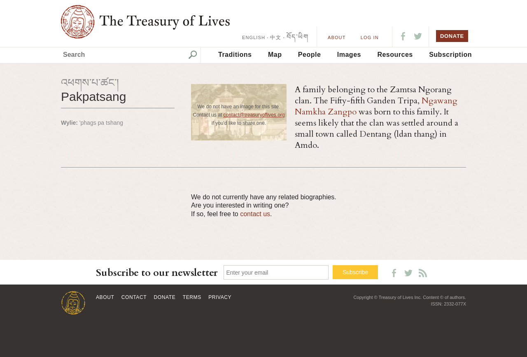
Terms (192, 297)
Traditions (235, 54)
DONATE (452, 36)
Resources (395, 54)
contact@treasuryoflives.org (254, 115)
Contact (134, 297)
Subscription (450, 54)
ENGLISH (253, 37)
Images (349, 54)
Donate (165, 297)
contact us (255, 213)
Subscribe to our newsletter (157, 273)
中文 (275, 37)
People (309, 54)
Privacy (219, 297)
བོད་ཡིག (297, 36)
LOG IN (370, 37)
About (336, 37)
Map (275, 54)
